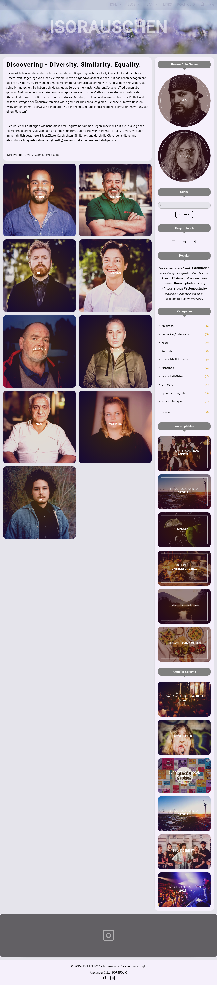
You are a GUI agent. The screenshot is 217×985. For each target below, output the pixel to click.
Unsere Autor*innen (184, 64)
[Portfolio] (186, 4)
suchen (184, 214)
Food (165, 342)
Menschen (168, 368)
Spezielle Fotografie (174, 393)
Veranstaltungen (172, 401)
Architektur (168, 326)
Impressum (110, 966)
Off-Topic (167, 384)
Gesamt (166, 412)
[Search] (202, 4)
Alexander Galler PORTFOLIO (108, 972)
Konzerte (167, 351)
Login (142, 966)
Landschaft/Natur (172, 376)
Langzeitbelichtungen (175, 359)
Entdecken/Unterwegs (175, 334)
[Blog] (133, 4)
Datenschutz (128, 966)
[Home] (115, 4)
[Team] (151, 4)
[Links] (167, 4)
